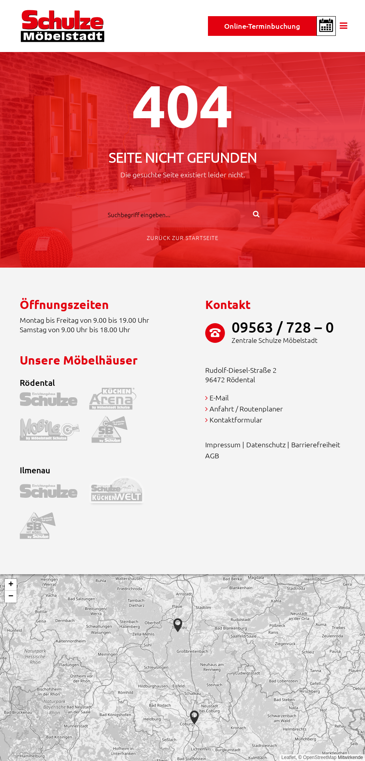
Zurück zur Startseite (183, 238)
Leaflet (288, 757)
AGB (212, 455)
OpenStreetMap (320, 757)
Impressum (223, 444)
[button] (194, 717)
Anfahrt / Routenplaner (246, 408)
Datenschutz (266, 444)
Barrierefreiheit (315, 444)
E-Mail (219, 397)
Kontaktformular (236, 419)
